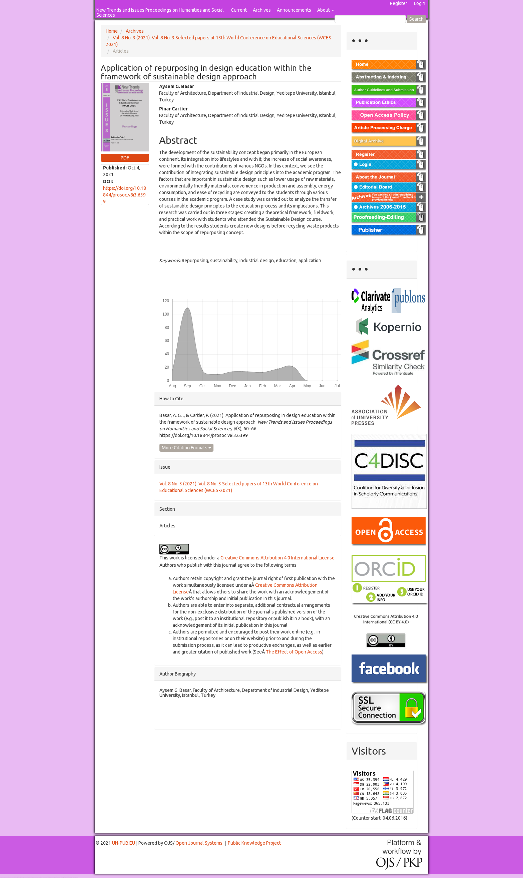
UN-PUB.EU (123, 843)
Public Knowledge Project (254, 843)
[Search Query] (370, 19)
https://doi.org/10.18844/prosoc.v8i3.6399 (124, 194)
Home (112, 31)
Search (416, 19)
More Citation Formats (186, 447)
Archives (262, 10)
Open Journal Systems (198, 843)
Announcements (294, 10)
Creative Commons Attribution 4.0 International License (277, 557)
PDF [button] (125, 157)
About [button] (325, 10)
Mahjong (27, 877)
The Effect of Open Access (294, 651)
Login (419, 3)
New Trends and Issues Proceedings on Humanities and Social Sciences (160, 12)
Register (398, 3)
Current (239, 10)
